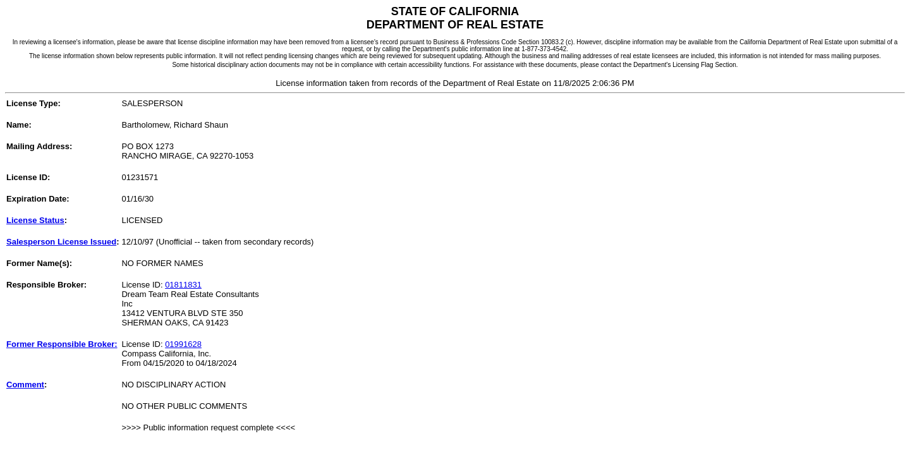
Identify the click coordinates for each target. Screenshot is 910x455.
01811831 (183, 284)
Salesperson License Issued (61, 241)
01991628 (183, 344)
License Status (35, 220)
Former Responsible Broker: (62, 344)
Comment (25, 384)
